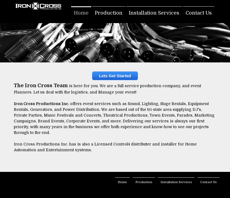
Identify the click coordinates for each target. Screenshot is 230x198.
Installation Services (154, 13)
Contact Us (199, 13)
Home (81, 13)
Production (108, 13)
